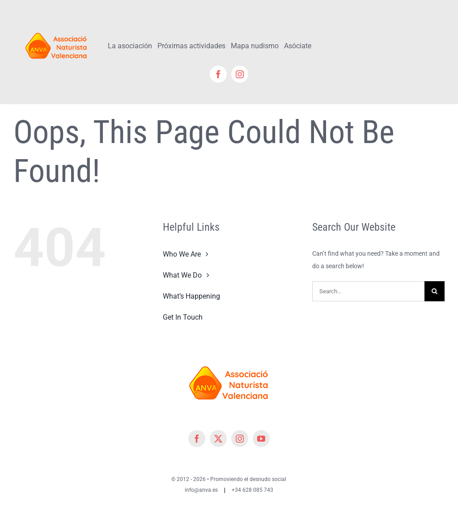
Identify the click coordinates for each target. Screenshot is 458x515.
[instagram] (239, 74)
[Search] (434, 291)
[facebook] (218, 74)
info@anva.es (201, 490)
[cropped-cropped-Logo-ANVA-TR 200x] (56, 30)
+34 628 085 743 (252, 490)
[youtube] (261, 438)
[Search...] (368, 291)
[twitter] (218, 438)
